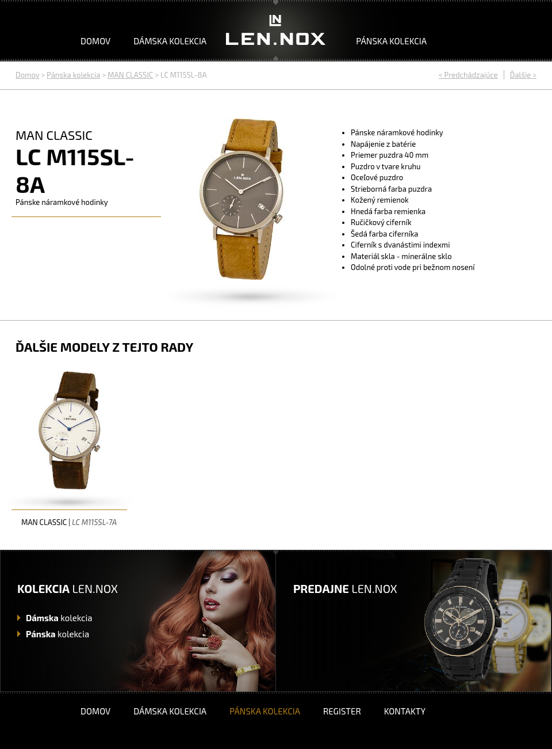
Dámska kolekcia (169, 41)
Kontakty (404, 711)
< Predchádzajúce (468, 74)
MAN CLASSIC (130, 74)
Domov (95, 41)
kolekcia (59, 618)
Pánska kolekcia (391, 41)
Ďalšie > (523, 74)
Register (342, 711)
